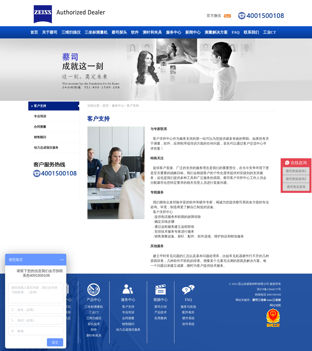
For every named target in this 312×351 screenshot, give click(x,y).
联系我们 (251, 32)
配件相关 (188, 312)
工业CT (269, 32)
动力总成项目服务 (46, 147)
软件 (135, 32)
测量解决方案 (216, 32)
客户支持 (40, 106)
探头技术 (94, 324)
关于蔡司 (49, 32)
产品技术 (160, 312)
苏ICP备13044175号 (269, 289)
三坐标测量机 (96, 32)
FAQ (236, 32)
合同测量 (40, 127)
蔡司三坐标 (80, 14)
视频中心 (160, 300)
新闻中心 (193, 32)
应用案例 (160, 318)
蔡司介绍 (160, 306)
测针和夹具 (152, 32)
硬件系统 (188, 318)
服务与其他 (188, 306)
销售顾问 (40, 137)
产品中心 (94, 300)
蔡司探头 (119, 32)
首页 (34, 32)
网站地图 (275, 305)
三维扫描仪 (71, 32)
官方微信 (214, 16)
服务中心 (173, 32)
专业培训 (40, 116)
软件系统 (188, 324)
